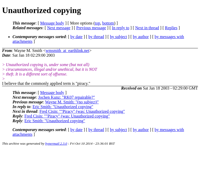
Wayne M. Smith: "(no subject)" (72, 102)
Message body (52, 23)
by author (141, 36)
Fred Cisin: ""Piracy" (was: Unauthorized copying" (82, 111)
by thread (96, 36)
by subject (118, 36)
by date (76, 36)
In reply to (120, 28)
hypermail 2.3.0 (56, 143)
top (97, 23)
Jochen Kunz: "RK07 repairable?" (66, 97)
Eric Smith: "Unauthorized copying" (63, 106)
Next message (58, 28)
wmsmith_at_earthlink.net (67, 50)
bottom (108, 23)
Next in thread (147, 28)
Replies (171, 28)
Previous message (91, 28)
